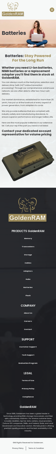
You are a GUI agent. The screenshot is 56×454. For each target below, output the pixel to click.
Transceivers (28, 246)
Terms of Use (28, 380)
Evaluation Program (28, 363)
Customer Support (28, 347)
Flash (28, 295)
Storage (28, 255)
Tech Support (28, 355)
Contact (28, 329)
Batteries (28, 287)
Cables (28, 263)
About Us (28, 313)
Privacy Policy (28, 388)
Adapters (28, 271)
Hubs (28, 279)
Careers (28, 321)
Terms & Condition (36, 448)
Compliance (28, 397)
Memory (28, 238)
